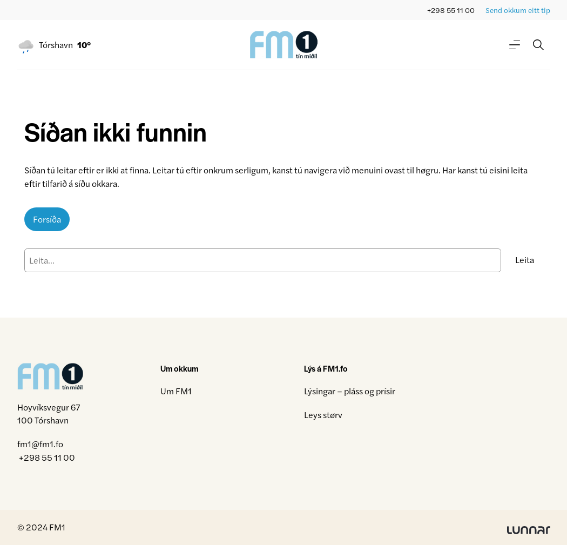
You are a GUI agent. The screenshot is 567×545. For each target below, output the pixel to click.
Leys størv (323, 414)
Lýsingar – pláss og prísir (349, 391)
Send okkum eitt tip (517, 10)
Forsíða (47, 219)
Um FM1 (176, 391)
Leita (524, 259)
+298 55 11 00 (451, 10)
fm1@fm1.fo (40, 444)
